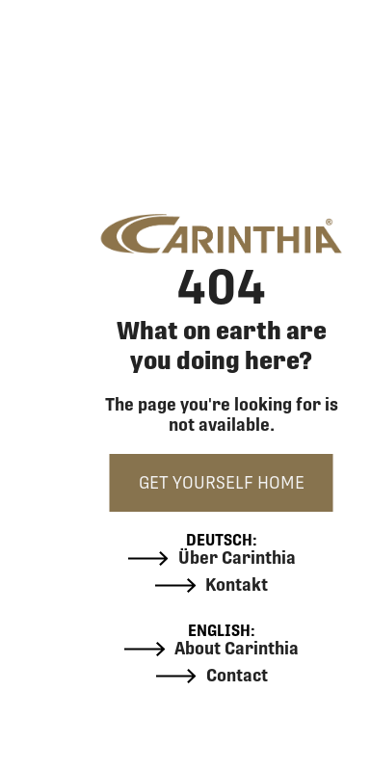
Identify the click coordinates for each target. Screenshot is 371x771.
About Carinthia (212, 648)
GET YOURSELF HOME (222, 482)
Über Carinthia (211, 558)
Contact (211, 675)
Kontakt (212, 585)
